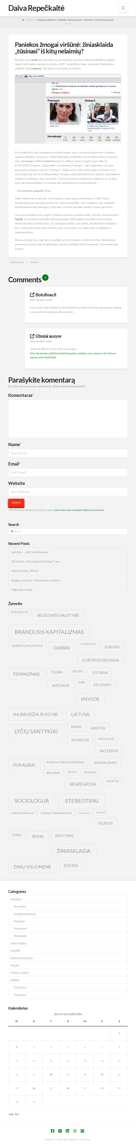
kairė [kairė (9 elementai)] (82, 682)
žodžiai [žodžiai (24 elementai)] (71, 865)
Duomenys (20, 987)
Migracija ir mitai (21, 589)
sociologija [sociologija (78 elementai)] (31, 800)
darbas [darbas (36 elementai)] (62, 647)
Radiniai (14, 979)
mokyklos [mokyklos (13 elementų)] (106, 738)
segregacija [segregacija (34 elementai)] (83, 784)
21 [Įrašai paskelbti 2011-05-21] (102, 1074)
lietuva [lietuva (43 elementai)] (80, 714)
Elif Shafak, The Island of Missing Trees (35, 561)
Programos (20, 994)
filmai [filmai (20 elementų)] (57, 672)
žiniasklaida (17, 262)
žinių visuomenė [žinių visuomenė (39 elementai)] (32, 866)
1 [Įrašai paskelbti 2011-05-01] (119, 1033)
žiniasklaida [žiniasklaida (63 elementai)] (74, 851)
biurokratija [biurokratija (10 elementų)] (19, 612)
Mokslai (14, 965)
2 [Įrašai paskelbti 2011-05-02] (16, 1047)
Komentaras (21, 395)
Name (15, 444)
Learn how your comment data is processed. (79, 509)
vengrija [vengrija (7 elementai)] (100, 812)
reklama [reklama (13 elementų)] (53, 772)
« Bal (10, 1114)
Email (14, 463)
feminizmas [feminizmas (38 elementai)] (26, 674)
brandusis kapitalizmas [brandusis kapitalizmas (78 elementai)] (49, 632)
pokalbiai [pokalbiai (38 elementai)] (24, 765)
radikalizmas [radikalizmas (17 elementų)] (105, 763)
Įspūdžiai (15, 950)
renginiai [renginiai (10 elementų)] (90, 772)
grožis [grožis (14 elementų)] (77, 671)
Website (16, 483)
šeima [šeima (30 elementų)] (38, 836)
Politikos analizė (19, 972)
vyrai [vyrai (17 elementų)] (16, 835)
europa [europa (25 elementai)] (112, 647)
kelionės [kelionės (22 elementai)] (102, 685)
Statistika (19, 921)
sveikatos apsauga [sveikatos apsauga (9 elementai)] (22, 813)
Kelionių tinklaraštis (21, 957)
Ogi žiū (19, 219)
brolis (35, 59)
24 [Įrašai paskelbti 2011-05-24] (34, 1088)
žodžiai (34, 262)
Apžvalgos (16, 898)
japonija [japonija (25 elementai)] (60, 685)
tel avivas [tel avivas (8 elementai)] (84, 813)
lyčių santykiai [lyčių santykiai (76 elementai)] (36, 731)
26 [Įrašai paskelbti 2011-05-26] (68, 1088)
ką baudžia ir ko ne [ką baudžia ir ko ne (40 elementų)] (35, 714)
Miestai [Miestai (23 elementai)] (98, 728)
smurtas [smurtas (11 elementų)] (113, 781)
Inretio (72, 1139)
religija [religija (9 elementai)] (72, 772)
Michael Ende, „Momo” (25, 570)
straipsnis (36, 68)
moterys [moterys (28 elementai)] (109, 751)
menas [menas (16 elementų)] (76, 727)
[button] (123, 8)
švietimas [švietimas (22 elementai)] (64, 835)
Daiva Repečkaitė (36, 8)
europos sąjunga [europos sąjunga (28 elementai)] (100, 660)
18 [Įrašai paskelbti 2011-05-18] (51, 1074)
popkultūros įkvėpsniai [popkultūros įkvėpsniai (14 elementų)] (66, 762)
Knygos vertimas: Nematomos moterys (35, 580)
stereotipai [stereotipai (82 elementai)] (81, 801)
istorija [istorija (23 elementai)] (100, 673)
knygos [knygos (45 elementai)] (90, 699)
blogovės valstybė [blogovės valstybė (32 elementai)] (58, 615)
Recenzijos (20, 906)
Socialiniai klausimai (25, 913)
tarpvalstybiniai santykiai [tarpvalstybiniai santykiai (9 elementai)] (56, 813)
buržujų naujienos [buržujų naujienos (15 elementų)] (27, 645)
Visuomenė (20, 928)
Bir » (17, 1114)
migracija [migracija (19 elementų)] (80, 740)
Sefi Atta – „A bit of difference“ (30, 552)
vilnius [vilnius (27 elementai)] (105, 823)
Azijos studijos (18, 943)
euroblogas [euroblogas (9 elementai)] (88, 644)
